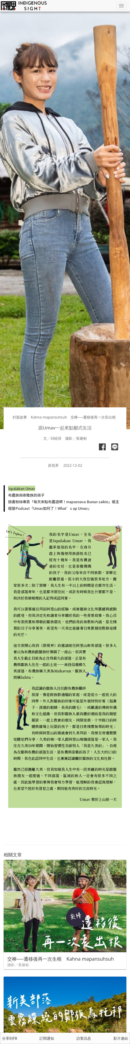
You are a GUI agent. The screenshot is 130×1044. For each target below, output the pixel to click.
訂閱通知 (46, 1038)
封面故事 (19, 417)
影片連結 (120, 1038)
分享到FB (9, 1038)
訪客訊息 (83, 1038)
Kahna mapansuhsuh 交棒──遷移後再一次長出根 (73, 417)
